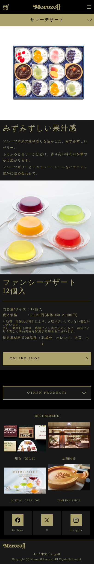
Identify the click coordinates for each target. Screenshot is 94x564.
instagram (76, 530)
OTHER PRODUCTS (47, 393)
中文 (44, 554)
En (35, 554)
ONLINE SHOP (25, 358)
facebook (17, 530)
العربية (55, 554)
